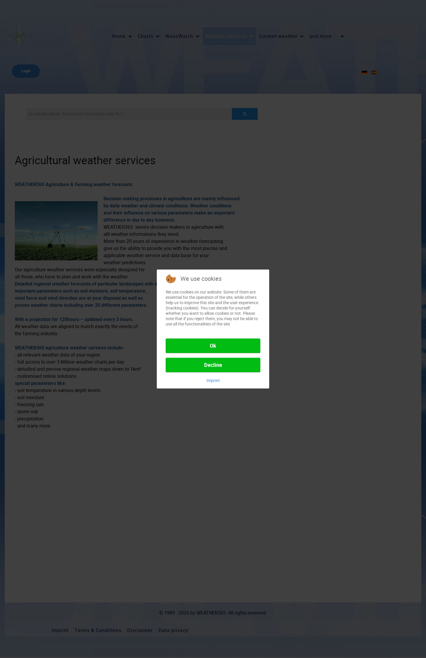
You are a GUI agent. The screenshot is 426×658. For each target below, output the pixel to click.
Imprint (213, 380)
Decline (213, 365)
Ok (213, 346)
